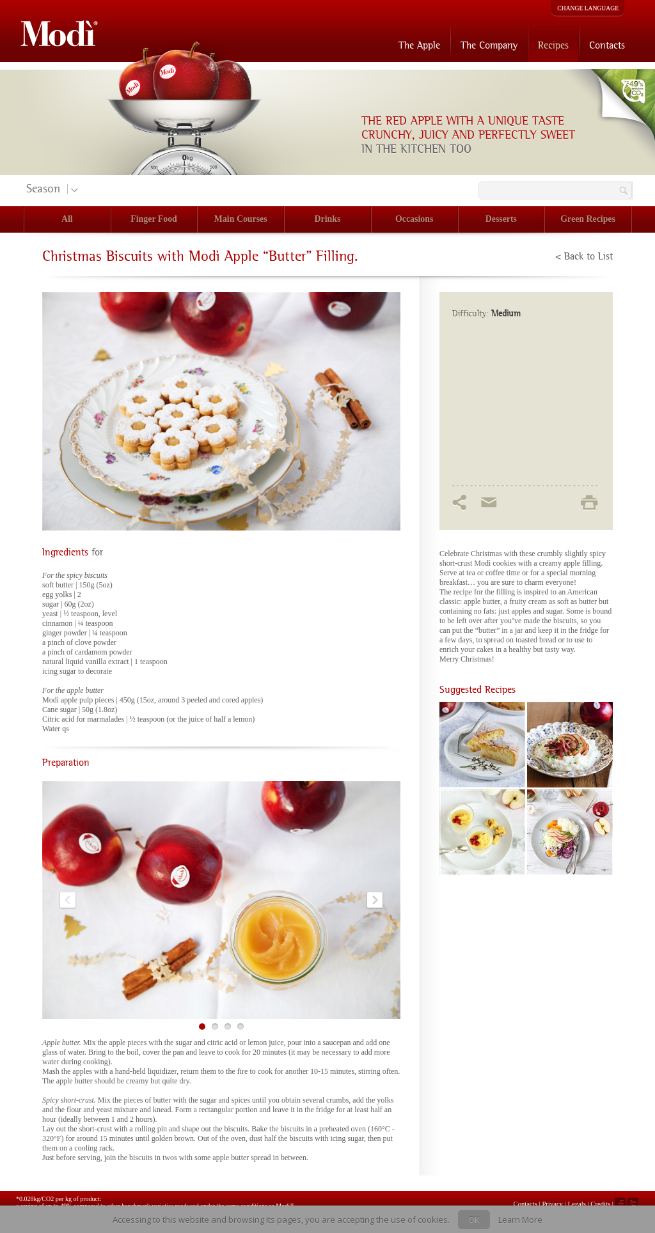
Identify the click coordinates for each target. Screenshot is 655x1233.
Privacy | (554, 1203)
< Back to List (584, 256)
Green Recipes (587, 219)
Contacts (607, 45)
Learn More (520, 1219)
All (67, 219)
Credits (600, 1203)
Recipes (553, 45)
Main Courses (240, 219)
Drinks (328, 219)
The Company (489, 45)
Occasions (414, 219)
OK (474, 1219)
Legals (577, 1203)
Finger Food (153, 219)
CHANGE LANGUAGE (588, 8)
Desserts (501, 219)
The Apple (419, 45)
